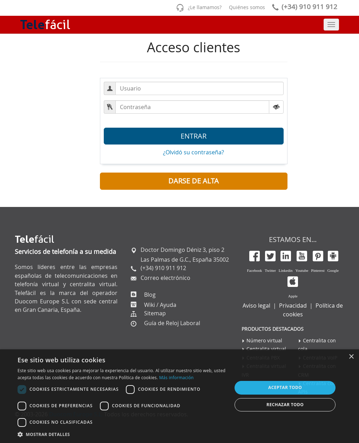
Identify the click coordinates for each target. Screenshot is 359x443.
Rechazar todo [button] (285, 405)
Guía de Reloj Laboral (172, 323)
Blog (149, 294)
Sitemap (155, 313)
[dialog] (179, 396)
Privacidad (293, 305)
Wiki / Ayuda (159, 305)
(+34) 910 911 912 (303, 6)
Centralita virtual (266, 348)
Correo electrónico (164, 278)
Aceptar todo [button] (285, 387)
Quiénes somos (247, 7)
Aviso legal (256, 305)
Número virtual (264, 340)
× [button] (351, 357)
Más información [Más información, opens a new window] (176, 378)
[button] (194, 181)
